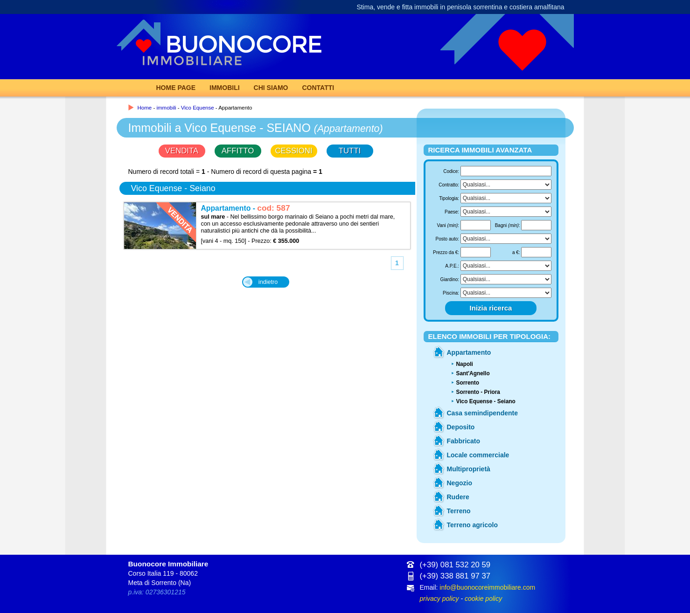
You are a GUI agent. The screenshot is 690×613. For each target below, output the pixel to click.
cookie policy (483, 598)
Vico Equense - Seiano (486, 401)
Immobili (224, 87)
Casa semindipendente (482, 413)
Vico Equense (197, 107)
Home (145, 107)
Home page (176, 87)
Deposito (461, 427)
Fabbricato (464, 441)
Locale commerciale (478, 455)
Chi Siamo (271, 87)
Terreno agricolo (472, 525)
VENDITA (181, 150)
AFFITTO (238, 150)
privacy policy (439, 598)
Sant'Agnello (473, 373)
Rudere (458, 497)
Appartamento (469, 352)
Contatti (318, 87)
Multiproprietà (468, 469)
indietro (268, 282)
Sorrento (468, 382)
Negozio (459, 483)
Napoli (464, 364)
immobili (166, 107)
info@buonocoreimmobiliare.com (487, 587)
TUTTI (350, 150)
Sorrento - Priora (478, 392)
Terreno (459, 511)
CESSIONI (293, 150)
